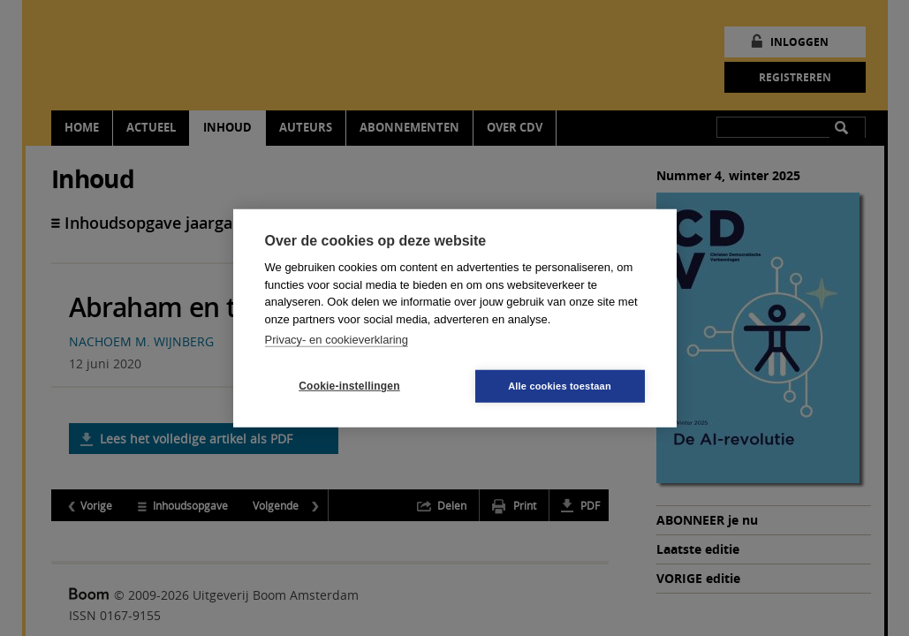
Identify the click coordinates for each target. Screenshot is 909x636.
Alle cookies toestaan (559, 385)
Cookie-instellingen (349, 386)
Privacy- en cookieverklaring (337, 339)
